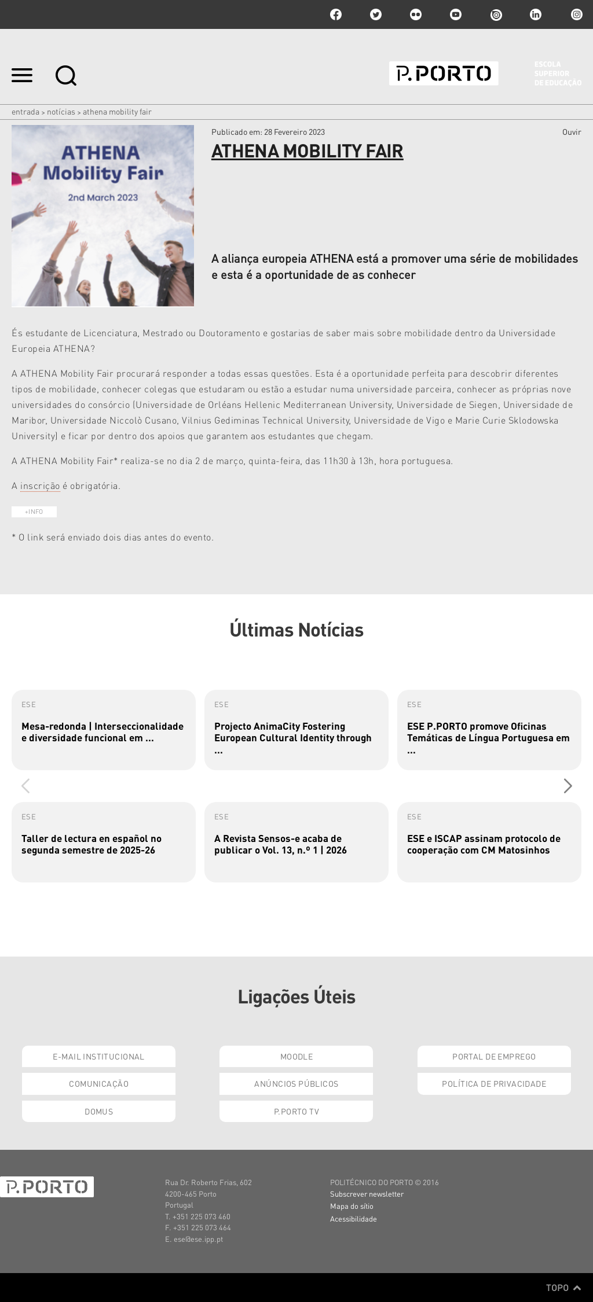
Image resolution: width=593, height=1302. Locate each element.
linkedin (535, 14)
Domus (99, 1111)
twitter (376, 14)
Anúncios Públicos (296, 1083)
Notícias (61, 111)
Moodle (296, 1056)
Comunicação (99, 1083)
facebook (336, 14)
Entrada (25, 111)
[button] (568, 786)
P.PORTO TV (296, 1111)
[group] (104, 730)
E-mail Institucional (98, 1056)
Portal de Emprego (494, 1056)
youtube (456, 14)
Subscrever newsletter (367, 1193)
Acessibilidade (353, 1218)
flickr (416, 14)
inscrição (40, 485)
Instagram (575, 14)
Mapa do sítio (352, 1206)
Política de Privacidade (494, 1083)
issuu (496, 14)
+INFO (34, 511)
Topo (563, 1287)
